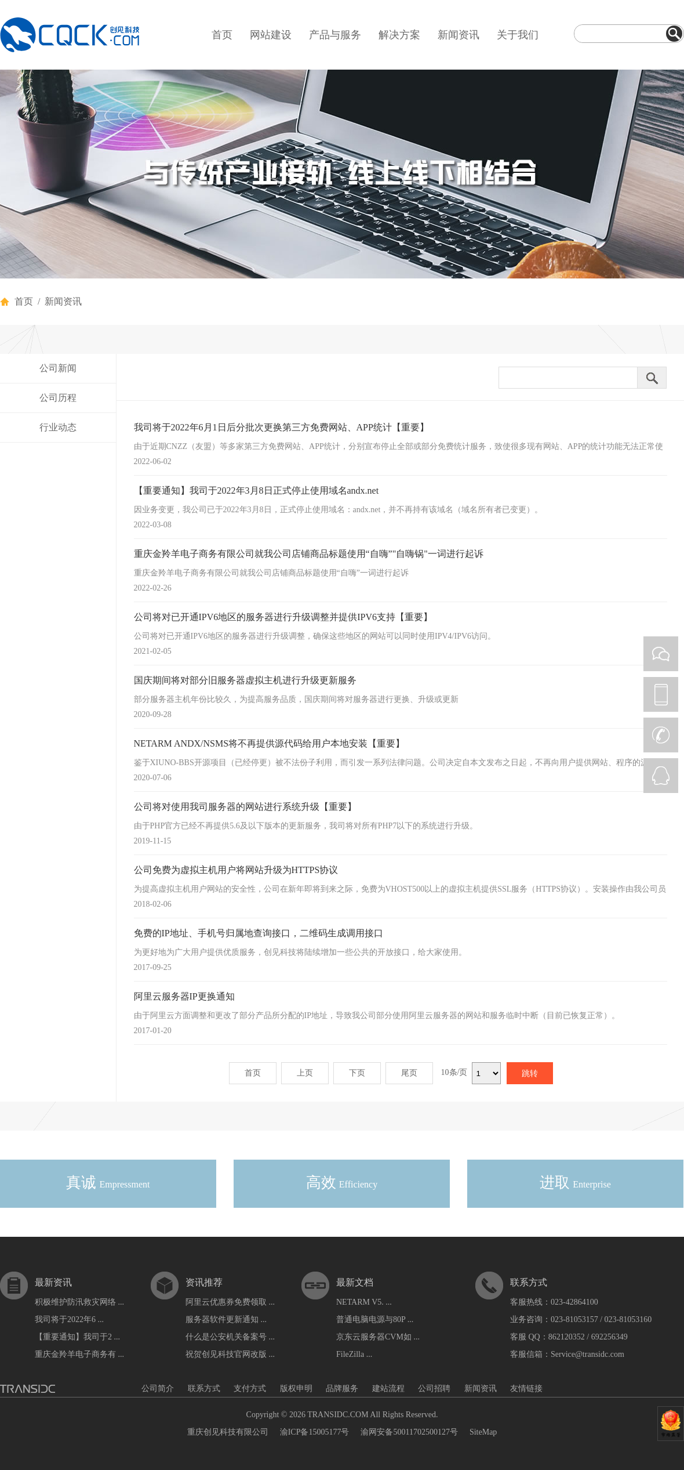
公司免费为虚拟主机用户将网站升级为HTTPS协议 (236, 870)
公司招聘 (434, 1388)
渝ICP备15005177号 (315, 1432)
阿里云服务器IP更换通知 (184, 996)
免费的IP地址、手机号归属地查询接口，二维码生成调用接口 (258, 933)
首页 (222, 35)
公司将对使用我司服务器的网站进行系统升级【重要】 (245, 807)
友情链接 (526, 1388)
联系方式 (204, 1388)
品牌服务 (342, 1388)
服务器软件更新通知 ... (226, 1319)
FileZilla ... (354, 1354)
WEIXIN (660, 653)
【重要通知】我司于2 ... (77, 1337)
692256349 (609, 1337)
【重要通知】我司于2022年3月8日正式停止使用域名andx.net (256, 490)
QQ (660, 775)
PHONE (660, 694)
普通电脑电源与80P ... (374, 1319)
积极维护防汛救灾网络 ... (79, 1302)
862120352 (566, 1337)
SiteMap (483, 1432)
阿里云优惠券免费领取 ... (230, 1302)
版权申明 (296, 1388)
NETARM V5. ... (364, 1302)
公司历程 (58, 398)
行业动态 (58, 427)
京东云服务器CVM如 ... (378, 1337)
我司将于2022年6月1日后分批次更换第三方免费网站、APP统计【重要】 (281, 427)
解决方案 (399, 35)
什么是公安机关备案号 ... (230, 1337)
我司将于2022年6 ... (69, 1319)
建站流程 (388, 1388)
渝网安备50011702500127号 (409, 1432)
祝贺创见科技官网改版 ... (230, 1354)
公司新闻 (58, 368)
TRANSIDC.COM (337, 1414)
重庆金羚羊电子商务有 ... (79, 1354)
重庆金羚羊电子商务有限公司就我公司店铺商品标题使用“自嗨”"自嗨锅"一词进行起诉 (308, 554)
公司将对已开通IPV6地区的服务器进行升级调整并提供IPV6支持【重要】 (283, 617)
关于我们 (518, 35)
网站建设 (271, 35)
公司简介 (157, 1388)
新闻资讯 (458, 35)
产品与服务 (335, 35)
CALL (660, 735)
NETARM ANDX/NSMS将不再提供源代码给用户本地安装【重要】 (269, 743)
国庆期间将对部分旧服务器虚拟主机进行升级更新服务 (245, 680)
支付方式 (250, 1388)
